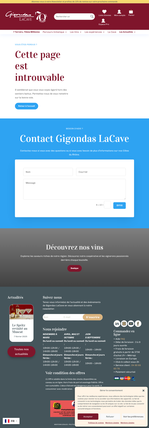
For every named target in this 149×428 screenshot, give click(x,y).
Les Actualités (126, 32)
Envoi (119, 205)
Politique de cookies (96, 423)
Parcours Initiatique (53, 32)
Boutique (74, 268)
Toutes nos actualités (21, 352)
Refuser (110, 416)
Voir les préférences (133, 416)
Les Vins (74, 32)
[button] (143, 390)
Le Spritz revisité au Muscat (19, 328)
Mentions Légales (112, 423)
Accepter (88, 416)
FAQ (123, 339)
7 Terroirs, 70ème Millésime (26, 32)
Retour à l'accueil (26, 106)
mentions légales (61, 424)
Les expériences (93, 32)
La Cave (112, 32)
